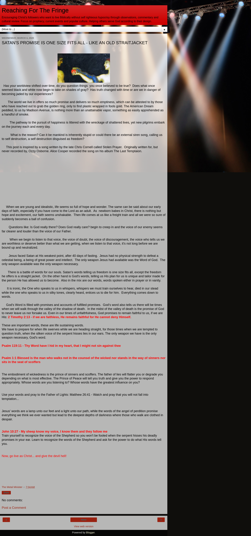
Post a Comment (14, 507)
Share (6, 492)
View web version (83, 526)
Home (83, 520)
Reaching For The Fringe (35, 10)
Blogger (90, 532)
